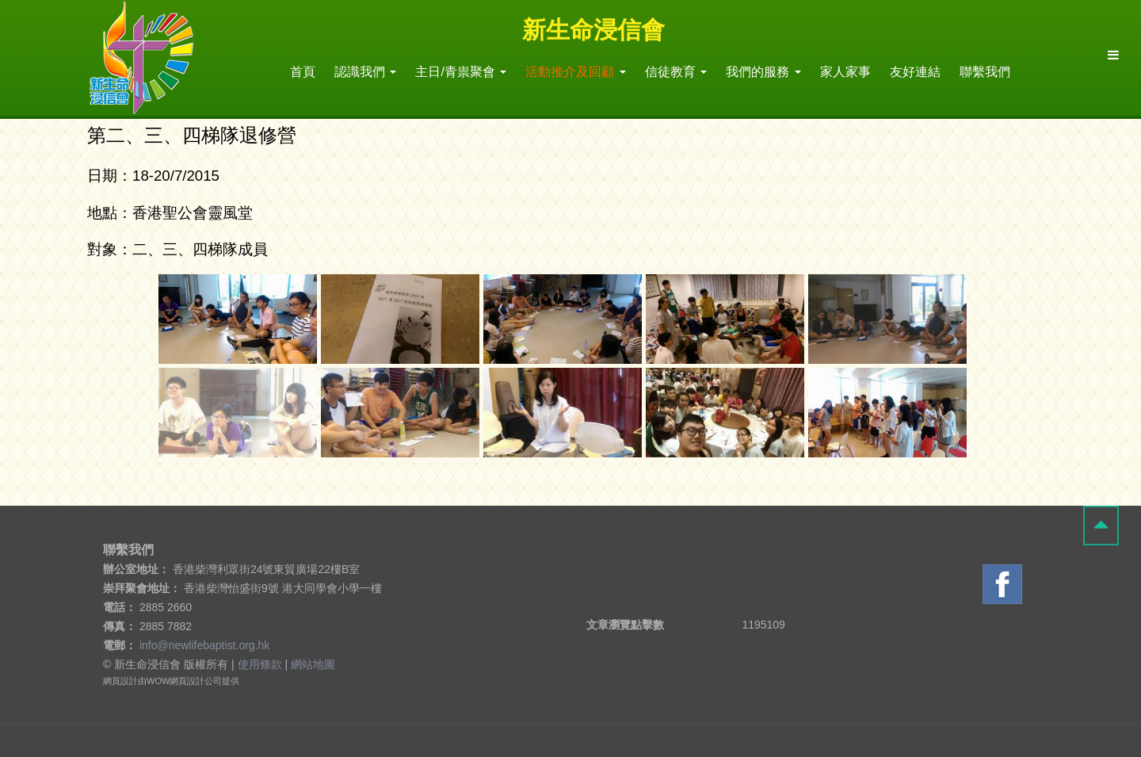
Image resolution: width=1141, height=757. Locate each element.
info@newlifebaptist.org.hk (204, 645)
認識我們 (365, 71)
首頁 (302, 71)
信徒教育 (676, 71)
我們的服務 (763, 71)
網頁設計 (120, 681)
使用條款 (260, 664)
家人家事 (845, 71)
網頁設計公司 (196, 681)
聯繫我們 (985, 71)
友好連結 (915, 71)
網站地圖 (313, 664)
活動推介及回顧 (575, 71)
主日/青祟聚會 (460, 71)
